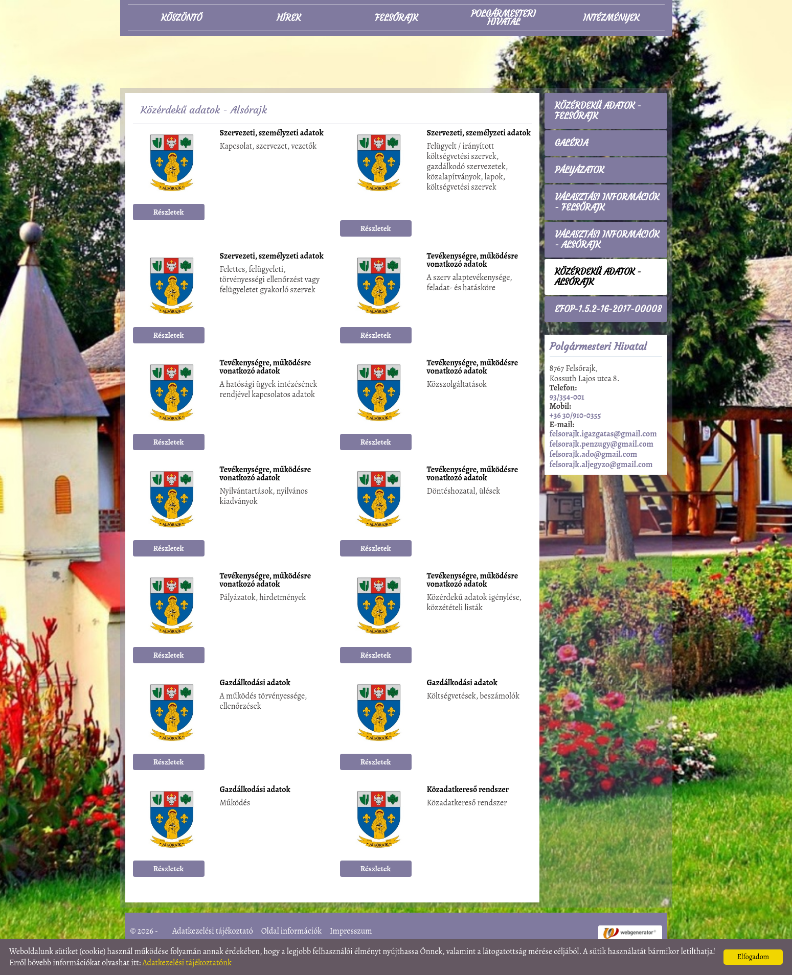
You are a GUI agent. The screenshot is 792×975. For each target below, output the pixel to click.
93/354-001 (567, 397)
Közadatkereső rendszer (468, 790)
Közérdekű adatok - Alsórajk (598, 277)
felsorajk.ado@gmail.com (594, 454)
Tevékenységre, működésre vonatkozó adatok (472, 261)
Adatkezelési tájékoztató (212, 931)
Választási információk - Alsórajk (607, 239)
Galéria (571, 143)
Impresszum (351, 931)
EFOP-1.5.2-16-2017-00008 (608, 309)
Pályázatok (579, 170)
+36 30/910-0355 (575, 415)
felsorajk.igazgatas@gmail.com (603, 433)
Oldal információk (291, 931)
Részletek (168, 212)
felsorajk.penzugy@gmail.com (601, 444)
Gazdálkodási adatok (255, 683)
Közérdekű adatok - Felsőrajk (598, 111)
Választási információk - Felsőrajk (607, 202)
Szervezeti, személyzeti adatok (272, 133)
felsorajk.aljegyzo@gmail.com (601, 464)
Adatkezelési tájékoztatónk (187, 962)
